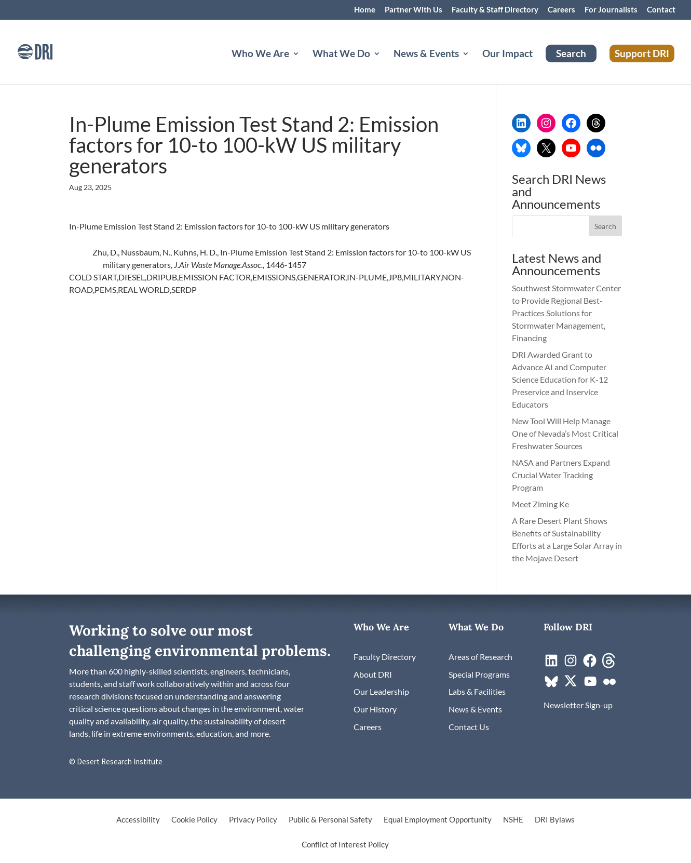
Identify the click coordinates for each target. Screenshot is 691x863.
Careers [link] (561, 10)
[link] (49, 51)
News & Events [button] (426, 54)
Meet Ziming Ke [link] (541, 504)
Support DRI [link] (642, 53)
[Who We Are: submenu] (304, 66)
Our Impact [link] (507, 54)
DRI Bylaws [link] (555, 820)
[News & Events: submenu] (474, 66)
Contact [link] (661, 10)
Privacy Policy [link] (253, 820)
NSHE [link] (513, 820)
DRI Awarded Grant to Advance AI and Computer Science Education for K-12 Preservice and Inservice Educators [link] (560, 379)
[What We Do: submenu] (385, 66)
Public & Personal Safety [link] (330, 820)
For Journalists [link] (611, 10)
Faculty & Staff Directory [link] (495, 10)
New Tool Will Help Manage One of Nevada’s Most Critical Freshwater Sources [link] (565, 433)
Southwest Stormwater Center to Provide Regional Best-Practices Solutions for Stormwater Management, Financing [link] (566, 313)
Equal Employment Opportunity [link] (438, 820)
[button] (605, 225)
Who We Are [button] (260, 54)
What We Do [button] (341, 54)
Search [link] (571, 53)
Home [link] (364, 10)
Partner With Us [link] (413, 10)
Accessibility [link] (138, 820)
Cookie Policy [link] (194, 820)
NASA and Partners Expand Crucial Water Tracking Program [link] (561, 474)
